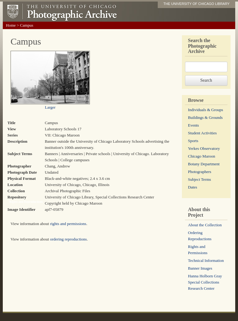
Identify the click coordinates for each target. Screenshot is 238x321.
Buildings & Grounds (205, 117)
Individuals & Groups (205, 109)
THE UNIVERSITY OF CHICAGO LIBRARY (196, 4)
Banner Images (200, 268)
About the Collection (205, 225)
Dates (192, 187)
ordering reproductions (68, 239)
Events (193, 125)
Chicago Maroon (201, 156)
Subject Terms (199, 179)
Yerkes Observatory (204, 148)
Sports (193, 140)
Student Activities (202, 133)
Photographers (199, 171)
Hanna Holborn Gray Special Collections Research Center (205, 282)
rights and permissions (68, 223)
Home (11, 25)
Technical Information (206, 260)
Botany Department (204, 164)
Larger (50, 107)
